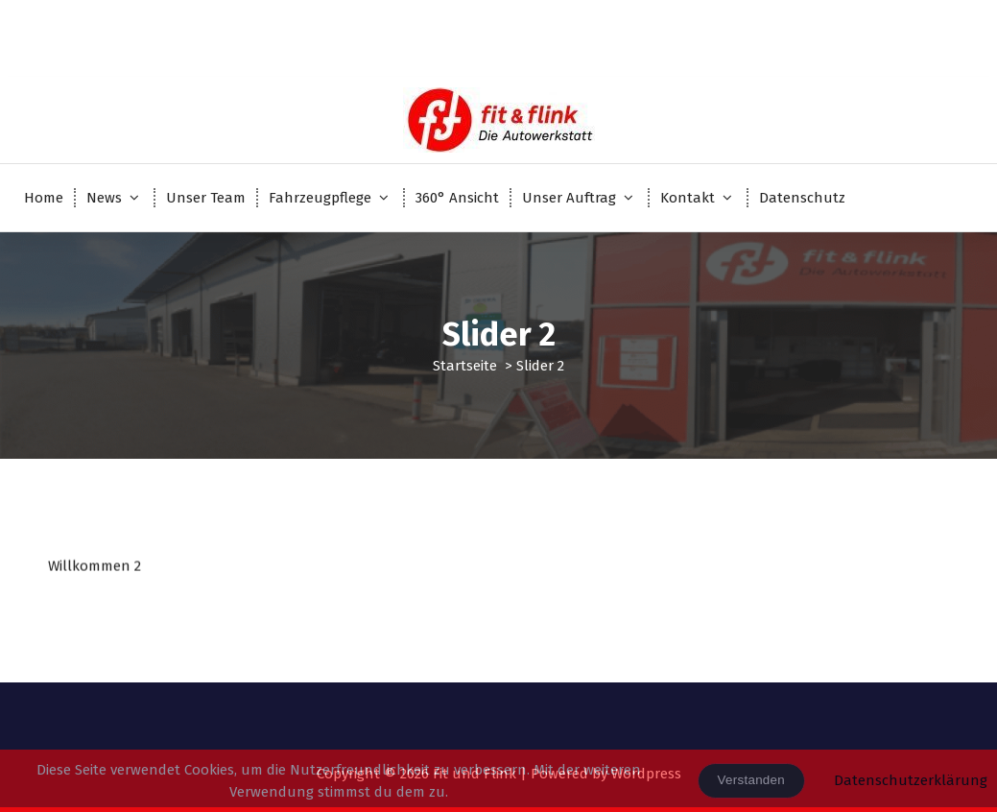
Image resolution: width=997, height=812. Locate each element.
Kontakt (687, 197)
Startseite (465, 365)
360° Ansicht (457, 197)
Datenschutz (802, 197)
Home (43, 197)
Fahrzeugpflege (320, 197)
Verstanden (751, 780)
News (104, 197)
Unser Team (206, 197)
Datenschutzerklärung (910, 780)
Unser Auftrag (569, 197)
